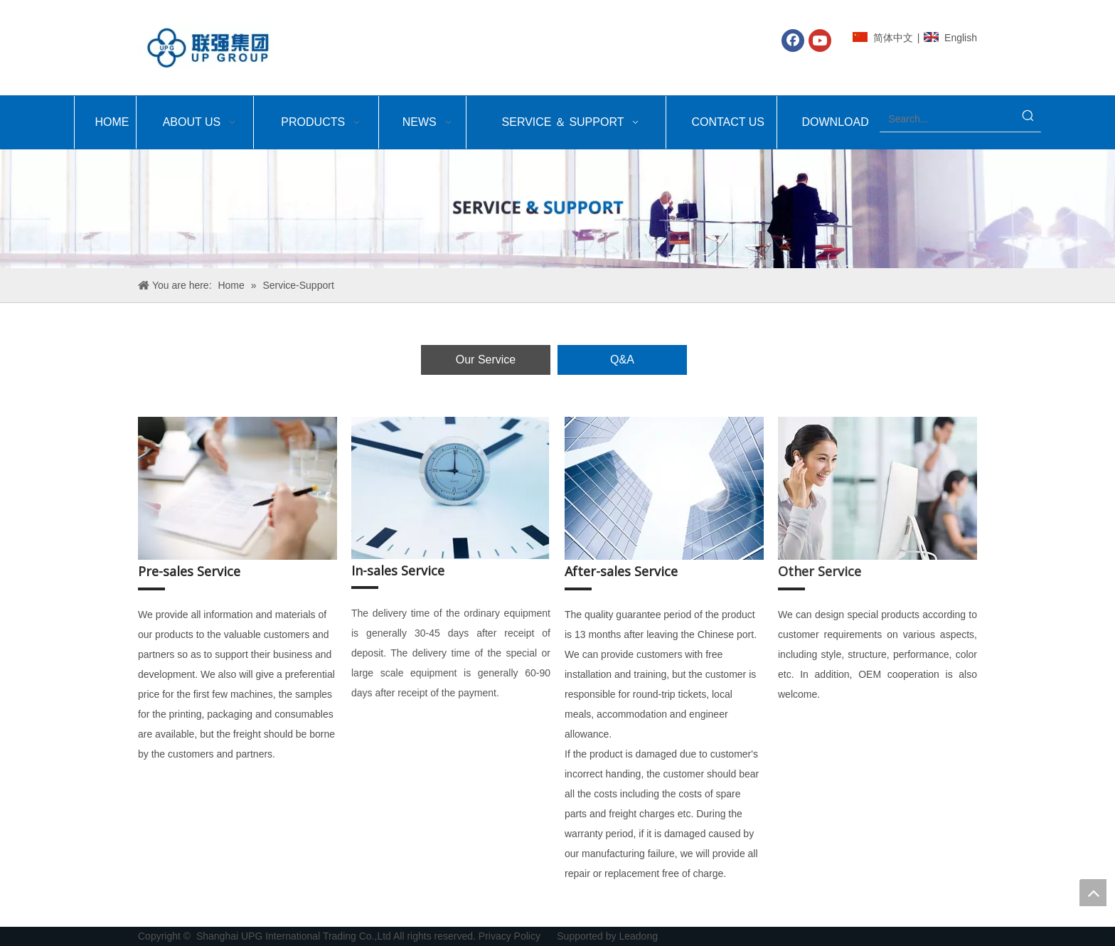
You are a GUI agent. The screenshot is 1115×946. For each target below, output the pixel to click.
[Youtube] (820, 40)
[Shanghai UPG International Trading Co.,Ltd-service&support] (557, 208)
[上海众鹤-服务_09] (664, 488)
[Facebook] (792, 40)
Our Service (486, 360)
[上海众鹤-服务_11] (877, 488)
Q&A (622, 360)
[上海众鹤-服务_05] (237, 488)
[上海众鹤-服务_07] (450, 488)
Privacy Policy (511, 936)
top (1092, 892)
